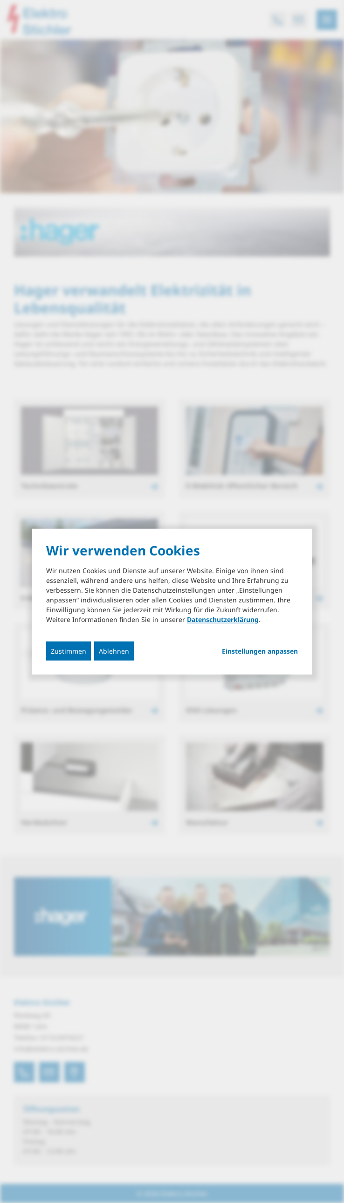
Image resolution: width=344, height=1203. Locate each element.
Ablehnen (114, 650)
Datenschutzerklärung (223, 619)
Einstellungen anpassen (260, 651)
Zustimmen (68, 650)
